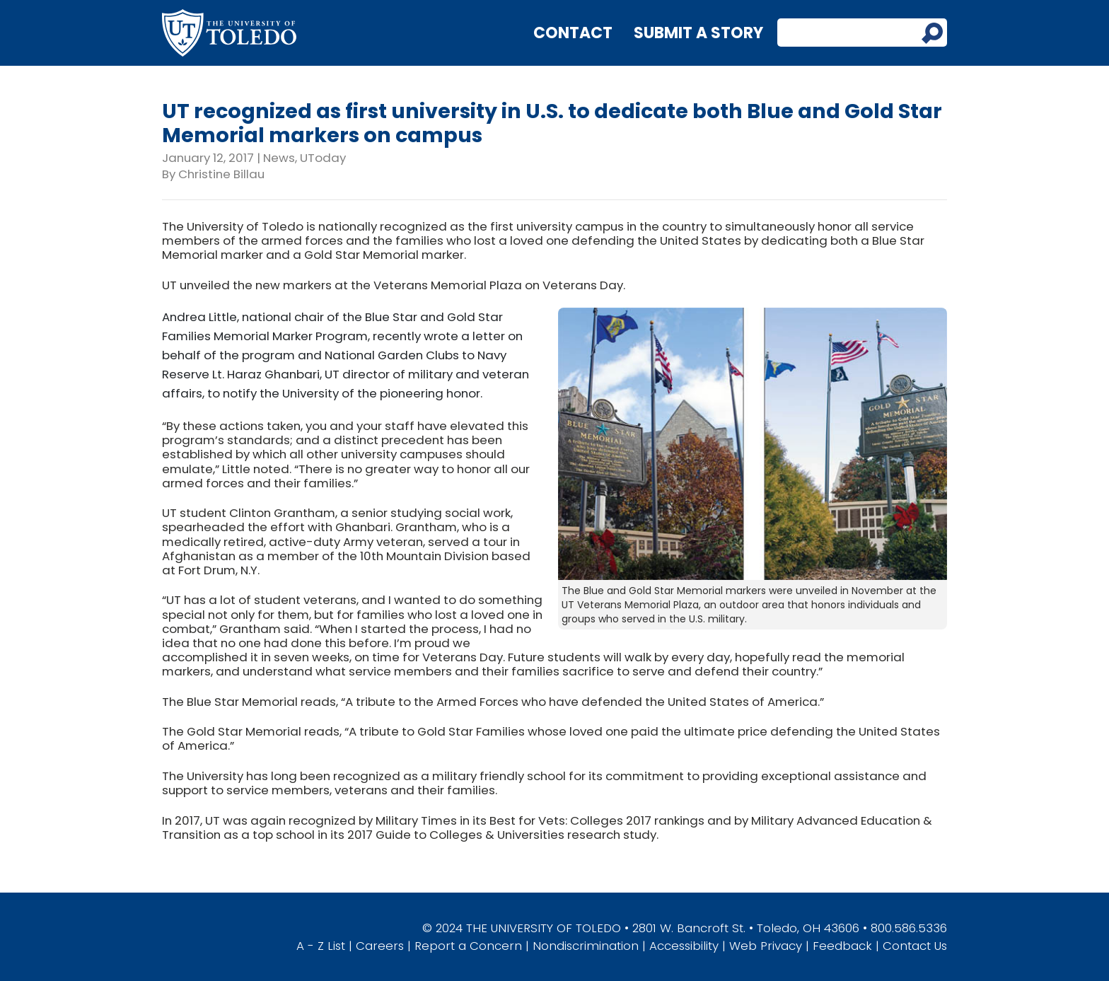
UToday (323, 157)
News (279, 157)
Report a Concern (468, 945)
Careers (380, 945)
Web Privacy (765, 945)
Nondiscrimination (586, 945)
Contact (572, 33)
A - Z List (320, 945)
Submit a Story (698, 33)
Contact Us (915, 945)
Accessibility (684, 945)
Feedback (842, 945)
